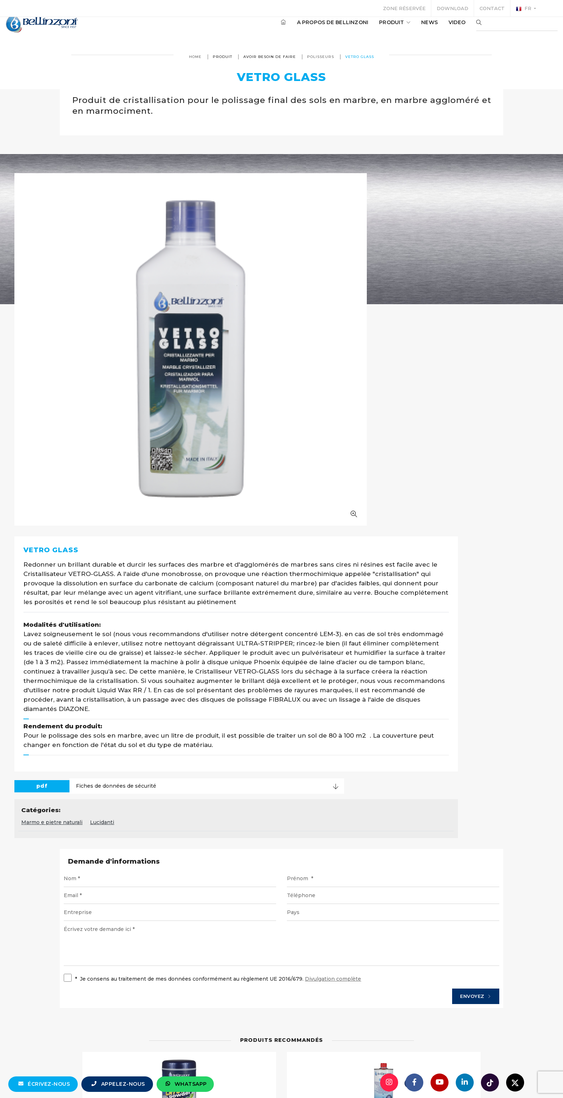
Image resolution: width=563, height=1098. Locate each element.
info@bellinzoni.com (251, 1078)
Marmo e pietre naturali (237, 529)
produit (373, 28)
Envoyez (421, 710)
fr (524, 8)
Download (452, 8)
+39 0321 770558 (322, 1078)
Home (195, 56)
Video (435, 28)
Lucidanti (287, 529)
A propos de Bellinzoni (311, 28)
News (408, 28)
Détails (254, 943)
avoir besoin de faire (269, 56)
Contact (492, 8)
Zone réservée (404, 8)
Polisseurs (320, 56)
